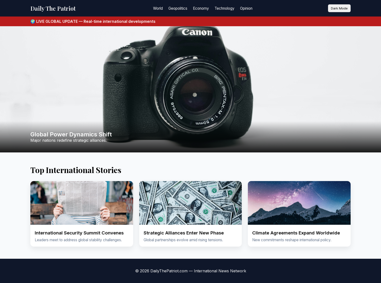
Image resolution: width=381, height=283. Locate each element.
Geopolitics (177, 8)
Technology (224, 8)
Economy (201, 8)
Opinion (246, 8)
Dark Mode (339, 8)
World (158, 8)
